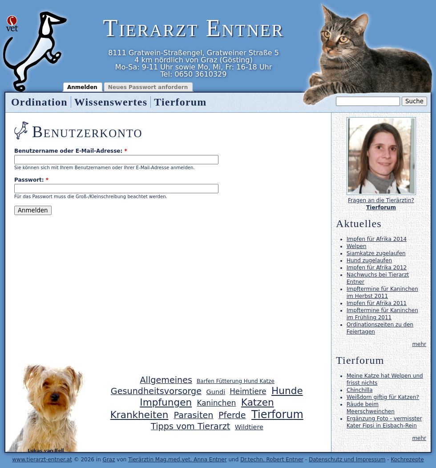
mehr (419, 344)
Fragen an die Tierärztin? (381, 200)
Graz (109, 459)
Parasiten (194, 415)
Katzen (257, 402)
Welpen (356, 246)
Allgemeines (166, 380)
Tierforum (180, 102)
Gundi (216, 391)
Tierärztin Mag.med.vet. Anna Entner (177, 459)
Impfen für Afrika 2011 (377, 303)
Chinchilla (359, 390)
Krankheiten (139, 414)
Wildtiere (249, 427)
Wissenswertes (110, 102)
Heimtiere (248, 391)
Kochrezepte (407, 459)
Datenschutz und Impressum (347, 459)
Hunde (287, 390)
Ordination (39, 102)
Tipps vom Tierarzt (190, 426)
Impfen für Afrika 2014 (377, 239)
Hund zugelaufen (369, 260)
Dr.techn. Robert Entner (271, 459)
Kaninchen (216, 403)
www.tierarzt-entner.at (42, 459)
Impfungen (166, 402)
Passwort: (31, 180)
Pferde (232, 415)
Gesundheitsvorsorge (156, 391)
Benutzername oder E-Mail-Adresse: (70, 151)
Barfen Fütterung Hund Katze (236, 381)
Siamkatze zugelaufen (376, 253)
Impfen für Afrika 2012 (377, 268)
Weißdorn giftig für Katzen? (383, 397)
